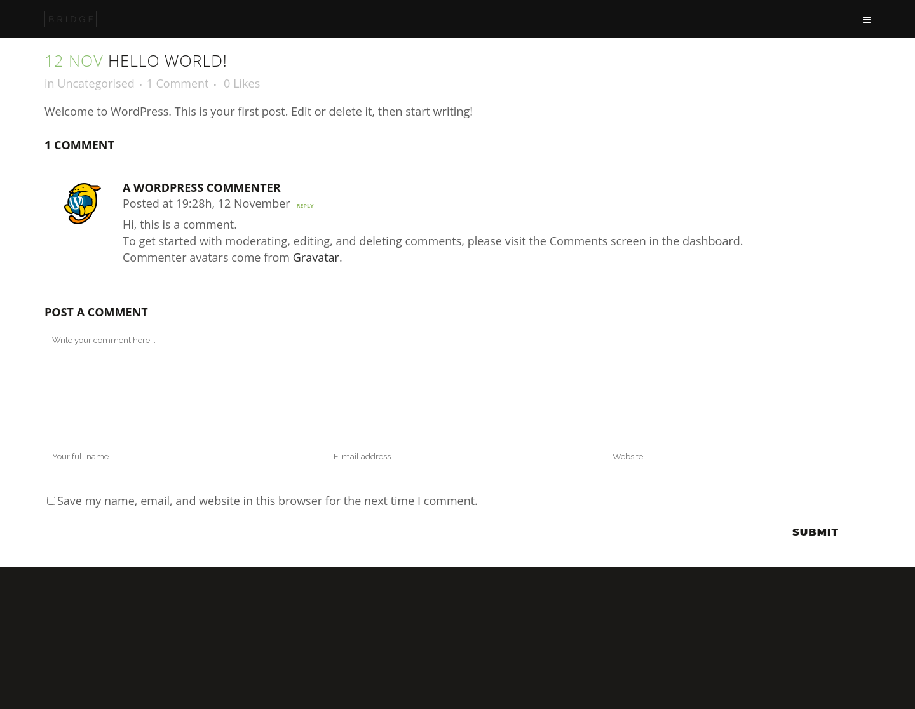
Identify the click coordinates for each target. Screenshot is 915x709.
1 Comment (177, 83)
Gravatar (316, 257)
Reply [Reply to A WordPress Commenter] (304, 205)
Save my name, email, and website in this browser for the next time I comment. (267, 500)
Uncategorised (96, 83)
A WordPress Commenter (202, 187)
